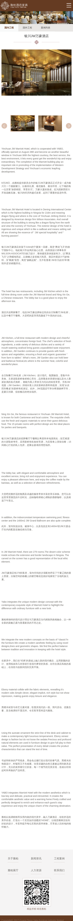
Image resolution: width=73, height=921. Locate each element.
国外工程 (27, 27)
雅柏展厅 (13, 870)
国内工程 (9, 27)
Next (69, 126)
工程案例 (59, 858)
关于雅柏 (13, 858)
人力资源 (36, 870)
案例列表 (45, 27)
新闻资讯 (36, 858)
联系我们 (59, 870)
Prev (4, 126)
